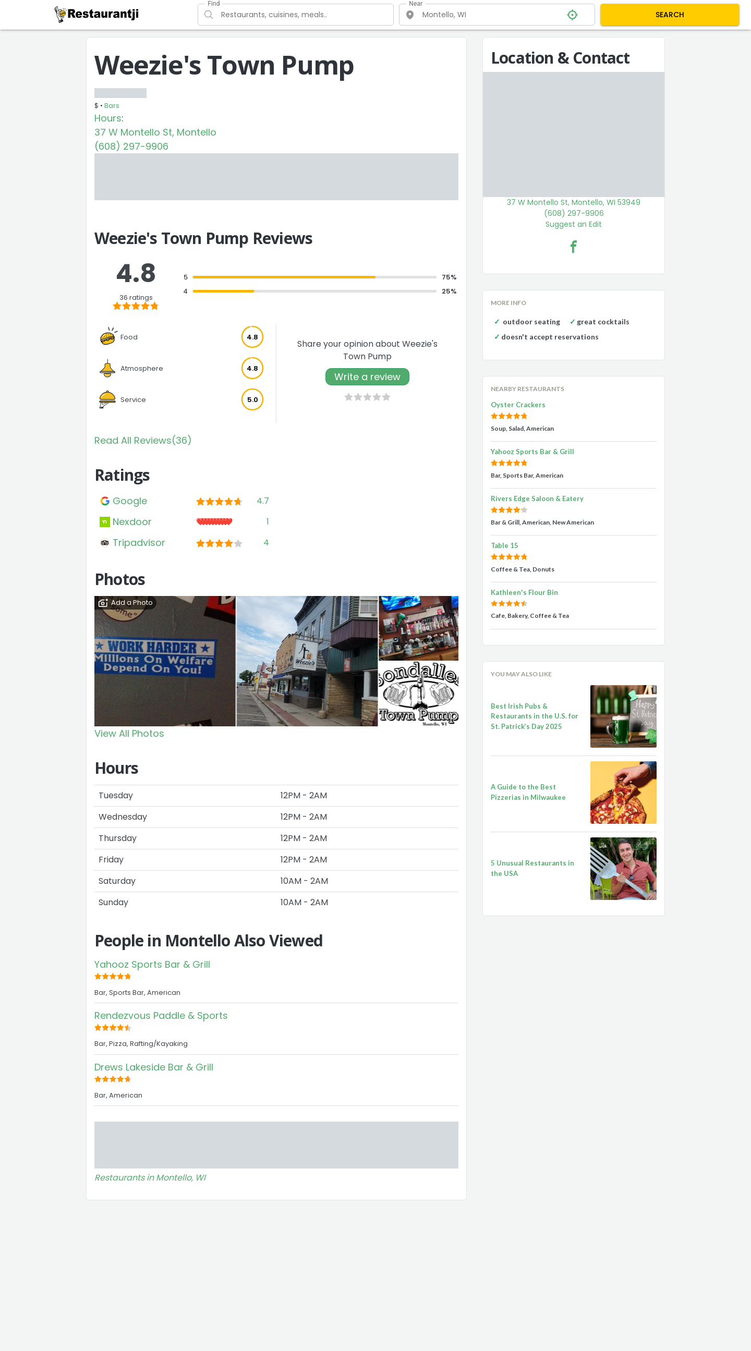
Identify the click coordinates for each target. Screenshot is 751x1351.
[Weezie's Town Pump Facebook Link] (573, 246)
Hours (108, 118)
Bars (111, 106)
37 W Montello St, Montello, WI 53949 (573, 202)
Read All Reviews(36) (143, 440)
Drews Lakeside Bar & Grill (153, 1067)
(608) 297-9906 (131, 146)
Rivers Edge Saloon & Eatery (537, 498)
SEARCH (670, 14)
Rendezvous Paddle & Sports (161, 1015)
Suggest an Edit (574, 224)
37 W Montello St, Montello (155, 132)
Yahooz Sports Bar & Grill (152, 964)
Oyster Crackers (518, 404)
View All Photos (129, 733)
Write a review (367, 376)
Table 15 (504, 545)
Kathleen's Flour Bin (524, 592)
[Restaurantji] (97, 14)
